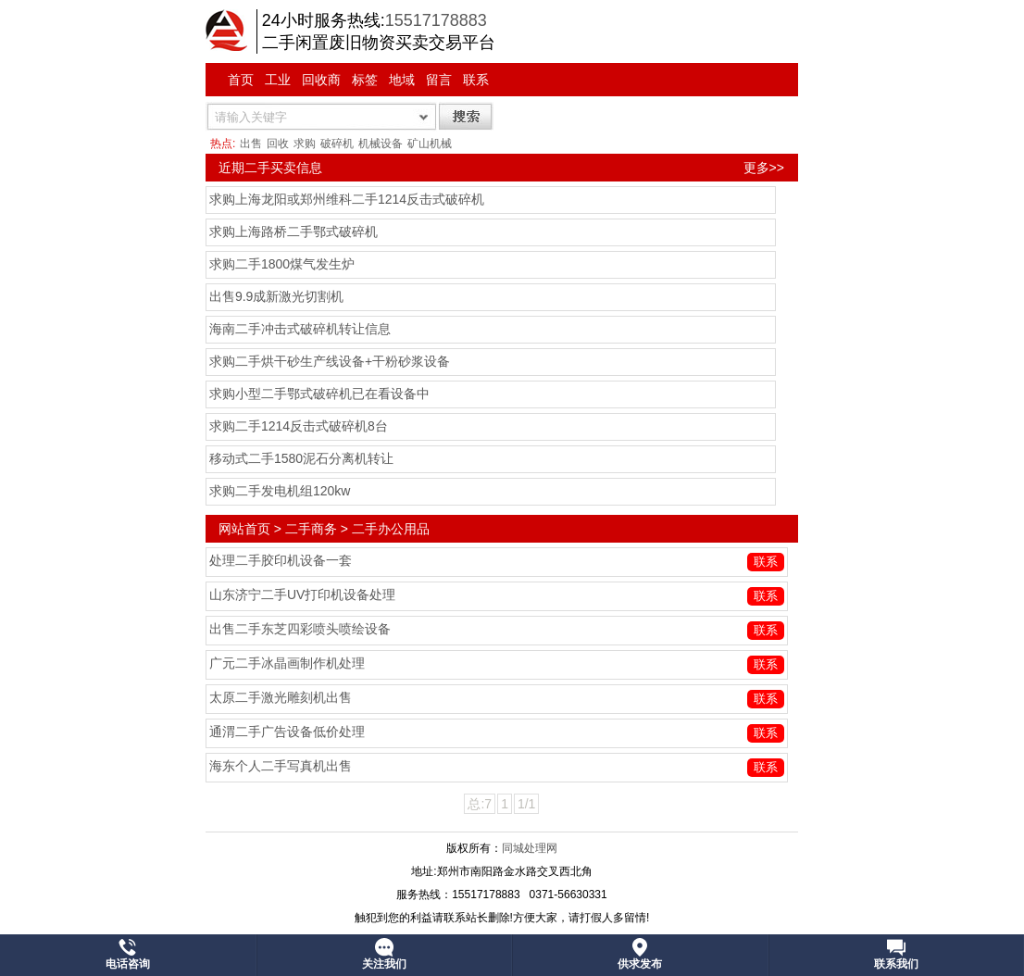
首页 (241, 79)
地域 (402, 79)
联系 (476, 79)
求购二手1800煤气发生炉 (282, 264)
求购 (304, 143)
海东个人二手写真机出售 (280, 765)
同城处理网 (529, 848)
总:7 (480, 803)
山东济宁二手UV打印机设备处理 (302, 594)
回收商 (321, 79)
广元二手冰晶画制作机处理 (287, 663)
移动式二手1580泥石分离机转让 (301, 458)
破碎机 (337, 143)
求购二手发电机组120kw (279, 490)
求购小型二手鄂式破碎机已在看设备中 (319, 393)
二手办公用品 (391, 528)
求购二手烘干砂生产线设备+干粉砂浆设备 (329, 361)
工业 (278, 79)
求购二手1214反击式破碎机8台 (298, 426)
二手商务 (311, 528)
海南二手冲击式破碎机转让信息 (300, 328)
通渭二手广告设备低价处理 (287, 731)
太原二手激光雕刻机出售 (280, 697)
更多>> (763, 167)
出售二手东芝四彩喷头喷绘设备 (300, 628)
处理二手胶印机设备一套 (280, 560)
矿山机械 (429, 143)
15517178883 (436, 20)
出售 (251, 143)
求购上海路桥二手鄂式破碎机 (293, 231)
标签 (365, 79)
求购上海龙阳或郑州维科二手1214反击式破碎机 (346, 199)
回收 (278, 143)
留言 (439, 79)
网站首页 (244, 528)
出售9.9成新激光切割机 (276, 296)
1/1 (526, 803)
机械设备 (380, 143)
